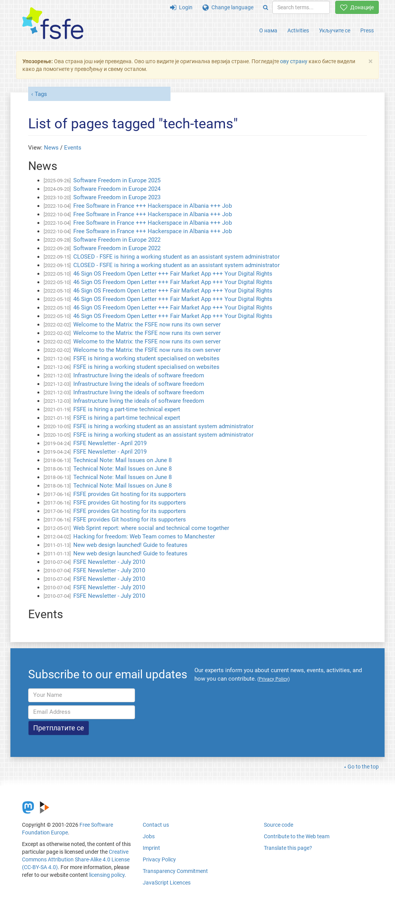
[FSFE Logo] (52, 23)
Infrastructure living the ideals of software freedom (138, 375)
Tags (41, 94)
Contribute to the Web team (296, 836)
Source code (278, 825)
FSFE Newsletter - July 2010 (109, 561)
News (51, 147)
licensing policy (107, 875)
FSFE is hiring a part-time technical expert (126, 409)
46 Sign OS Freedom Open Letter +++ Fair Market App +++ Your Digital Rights (172, 273)
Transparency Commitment (175, 871)
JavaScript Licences (167, 883)
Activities (298, 30)
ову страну (293, 61)
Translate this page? (288, 848)
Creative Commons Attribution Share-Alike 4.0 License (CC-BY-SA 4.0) (76, 859)
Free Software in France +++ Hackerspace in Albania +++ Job (152, 205)
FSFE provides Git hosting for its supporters (129, 494)
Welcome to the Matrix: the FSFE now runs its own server (147, 324)
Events (72, 147)
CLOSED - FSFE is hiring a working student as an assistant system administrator (176, 256)
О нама (268, 30)
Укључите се (334, 30)
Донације (357, 7)
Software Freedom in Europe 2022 (116, 239)
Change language (228, 7)
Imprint (151, 848)
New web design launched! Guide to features (130, 544)
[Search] (265, 7)
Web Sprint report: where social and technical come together (151, 528)
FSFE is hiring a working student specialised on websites (146, 358)
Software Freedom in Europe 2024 (116, 188)
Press (367, 30)
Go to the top (363, 766)
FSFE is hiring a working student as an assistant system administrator (163, 426)
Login (181, 7)
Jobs (149, 836)
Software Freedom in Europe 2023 (116, 197)
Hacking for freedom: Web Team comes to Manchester (144, 536)
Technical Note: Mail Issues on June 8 (122, 460)
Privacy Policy (159, 859)
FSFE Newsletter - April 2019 (110, 443)
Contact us (156, 825)
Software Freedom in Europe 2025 (116, 180)
